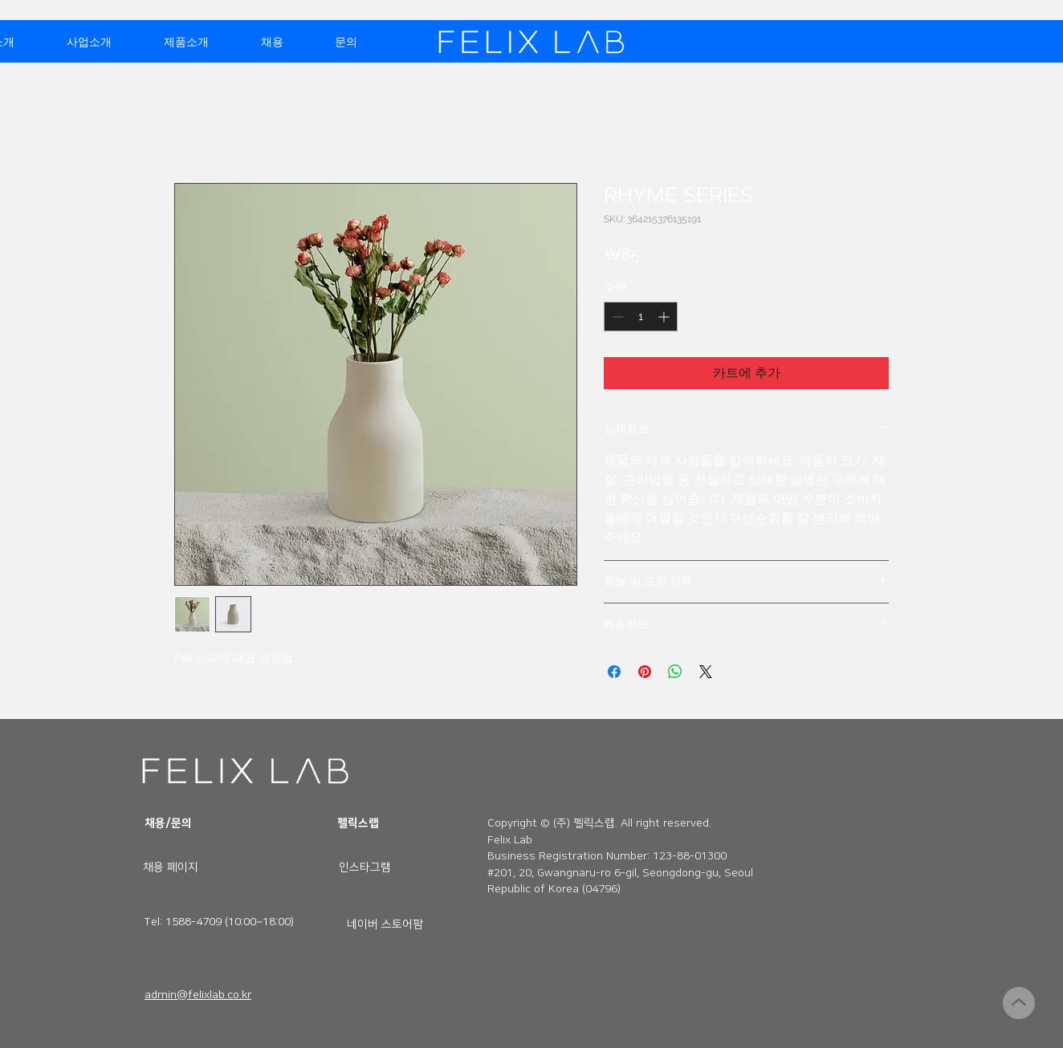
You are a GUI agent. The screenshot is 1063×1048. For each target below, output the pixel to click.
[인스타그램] (365, 867)
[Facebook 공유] (614, 671)
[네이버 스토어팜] (385, 924)
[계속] (1019, 1003)
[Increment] (665, 317)
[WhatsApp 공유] (675, 671)
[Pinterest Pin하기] (644, 671)
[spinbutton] (640, 317)
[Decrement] (616, 317)
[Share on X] (705, 671)
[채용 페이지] (170, 867)
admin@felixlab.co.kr (198, 995)
